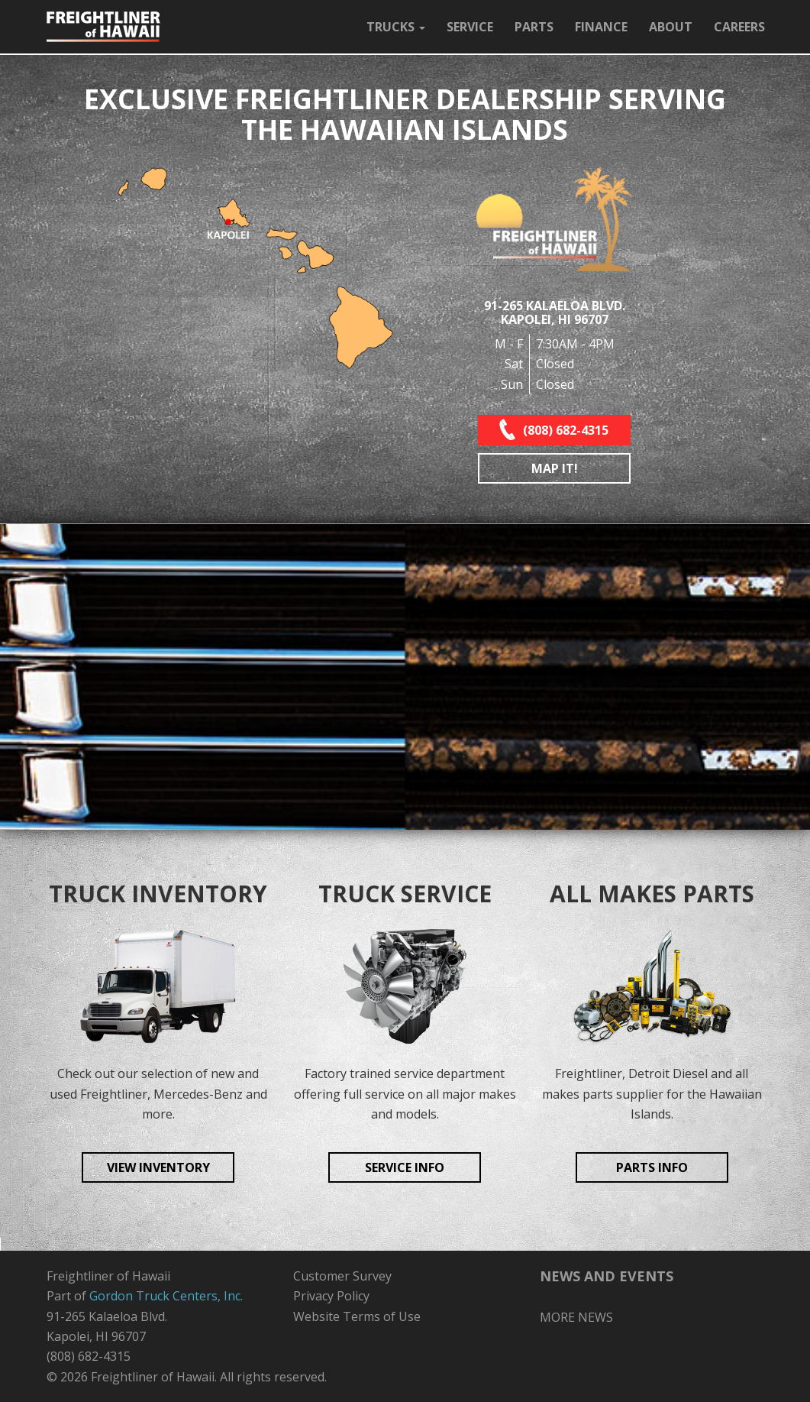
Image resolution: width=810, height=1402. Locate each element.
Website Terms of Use (357, 1316)
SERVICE (470, 26)
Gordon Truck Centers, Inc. (166, 1295)
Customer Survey (342, 1276)
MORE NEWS (576, 1317)
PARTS (534, 26)
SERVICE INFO (404, 1167)
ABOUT (670, 26)
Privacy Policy (331, 1295)
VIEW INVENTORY (158, 1167)
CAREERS (739, 26)
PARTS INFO (652, 1167)
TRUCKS (395, 26)
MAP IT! (554, 468)
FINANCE (601, 26)
